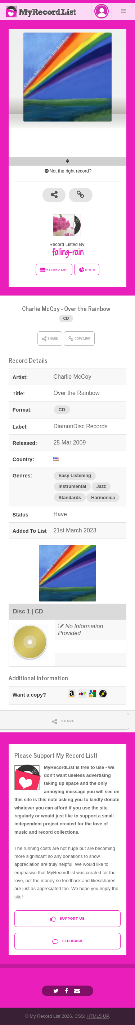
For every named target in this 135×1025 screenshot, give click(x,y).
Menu (123, 11)
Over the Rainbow (87, 308)
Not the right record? (67, 171)
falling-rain (67, 252)
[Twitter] (56, 991)
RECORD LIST (54, 269)
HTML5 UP (97, 1016)
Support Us (67, 919)
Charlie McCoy (41, 308)
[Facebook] (67, 991)
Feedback (67, 941)
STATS (86, 269)
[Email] (78, 991)
